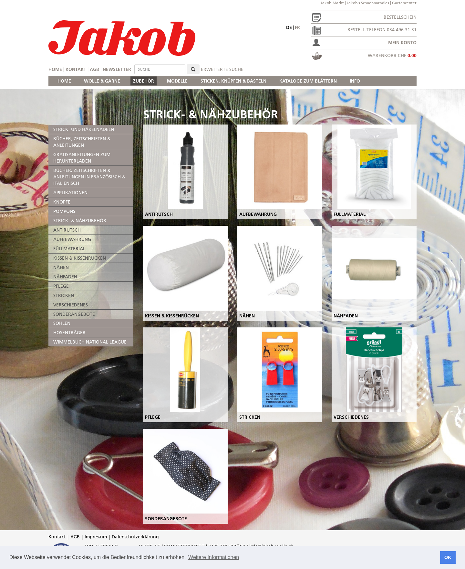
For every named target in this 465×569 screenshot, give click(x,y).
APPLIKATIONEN (70, 192)
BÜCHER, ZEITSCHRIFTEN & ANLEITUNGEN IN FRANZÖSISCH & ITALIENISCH (89, 176)
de (289, 27)
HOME (64, 81)
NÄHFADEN (65, 277)
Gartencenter (404, 2)
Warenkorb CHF (392, 55)
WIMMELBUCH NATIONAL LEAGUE (90, 342)
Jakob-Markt (332, 2)
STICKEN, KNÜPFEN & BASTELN (233, 81)
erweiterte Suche (222, 69)
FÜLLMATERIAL (69, 249)
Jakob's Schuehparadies (368, 2)
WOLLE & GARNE (102, 81)
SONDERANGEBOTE (74, 314)
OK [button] (447, 557)
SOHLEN (61, 323)
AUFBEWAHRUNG (72, 239)
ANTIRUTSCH (67, 230)
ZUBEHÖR (143, 81)
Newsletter (117, 69)
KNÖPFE (61, 202)
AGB (94, 69)
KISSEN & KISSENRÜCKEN (79, 258)
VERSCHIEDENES (70, 305)
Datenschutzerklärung (135, 537)
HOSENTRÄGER (69, 332)
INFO (355, 81)
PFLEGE (61, 286)
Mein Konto (402, 42)
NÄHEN (61, 267)
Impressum (96, 537)
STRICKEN (63, 295)
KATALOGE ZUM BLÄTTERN (308, 81)
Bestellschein (400, 17)
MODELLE (177, 81)
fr (297, 27)
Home (55, 69)
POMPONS (64, 211)
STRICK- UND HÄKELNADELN (83, 129)
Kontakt (76, 69)
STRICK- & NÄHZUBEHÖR (79, 221)
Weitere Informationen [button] (213, 557)
